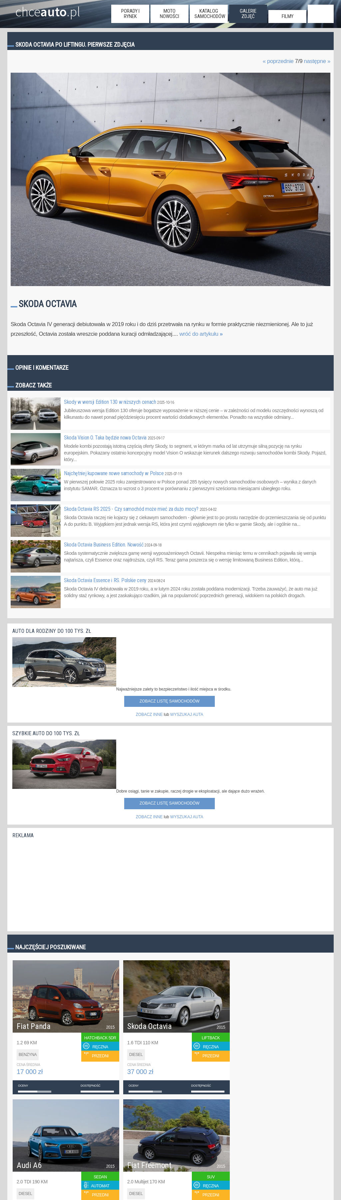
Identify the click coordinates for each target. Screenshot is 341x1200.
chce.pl (47, 9)
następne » (317, 61)
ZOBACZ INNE (149, 714)
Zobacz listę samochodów (169, 701)
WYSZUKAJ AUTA (186, 714)
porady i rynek (130, 13)
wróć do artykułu (201, 334)
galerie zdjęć (248, 13)
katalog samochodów (209, 13)
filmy (287, 16)
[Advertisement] (62, 883)
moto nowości (169, 13)
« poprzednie (278, 61)
